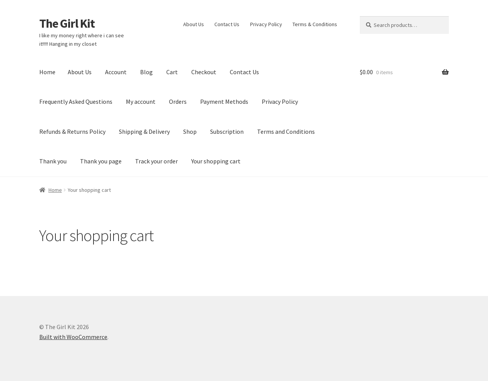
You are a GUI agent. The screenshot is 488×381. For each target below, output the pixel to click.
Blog (146, 72)
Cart (172, 72)
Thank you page (101, 161)
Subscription (227, 131)
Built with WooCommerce (73, 337)
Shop (190, 131)
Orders (178, 101)
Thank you (53, 161)
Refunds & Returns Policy (72, 131)
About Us (193, 24)
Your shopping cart (216, 161)
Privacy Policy (266, 24)
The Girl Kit (67, 23)
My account (140, 101)
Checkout (203, 72)
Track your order (156, 161)
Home (47, 72)
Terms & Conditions (314, 24)
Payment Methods (224, 101)
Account (116, 72)
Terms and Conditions (286, 131)
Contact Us (226, 24)
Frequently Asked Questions (75, 101)
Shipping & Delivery (144, 131)
